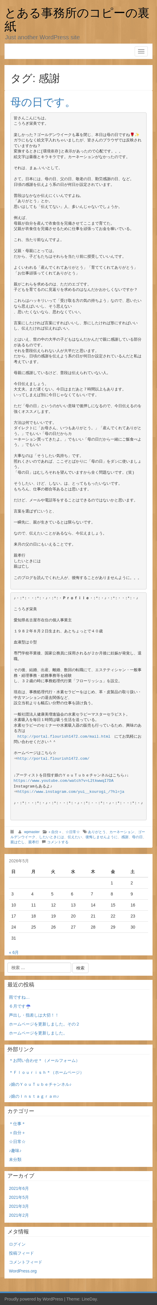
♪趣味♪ (15, 1150)
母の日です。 (43, 102)
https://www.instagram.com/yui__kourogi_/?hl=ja (71, 792)
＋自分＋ (55, 832)
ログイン (17, 1244)
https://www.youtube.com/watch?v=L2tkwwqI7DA (64, 781)
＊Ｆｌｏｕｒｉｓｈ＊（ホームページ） (46, 1072)
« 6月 (14, 952)
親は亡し (17, 842)
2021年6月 (19, 1188)
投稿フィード (21, 1253)
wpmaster (32, 832)
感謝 (124, 837)
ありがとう (97, 832)
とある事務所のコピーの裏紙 (77, 19)
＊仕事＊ (17, 1123)
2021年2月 (19, 1215)
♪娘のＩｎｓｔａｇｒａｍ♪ (34, 1096)
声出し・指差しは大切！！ (34, 1015)
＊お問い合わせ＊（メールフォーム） (44, 1060)
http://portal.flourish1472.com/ (54, 758)
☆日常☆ (73, 832)
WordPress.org (23, 1271)
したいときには (51, 837)
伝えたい (75, 837)
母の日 (137, 837)
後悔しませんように (102, 837)
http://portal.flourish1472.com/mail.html (64, 736)
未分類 (15, 1159)
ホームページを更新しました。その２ (44, 1024)
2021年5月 (19, 1197)
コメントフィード (25, 1262)
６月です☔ (20, 1006)
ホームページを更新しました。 (38, 1033)
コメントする (58, 842)
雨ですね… (19, 997)
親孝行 (33, 842)
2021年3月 (19, 1206)
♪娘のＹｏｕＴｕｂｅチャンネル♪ (40, 1084)
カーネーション (121, 832)
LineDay (89, 1299)
